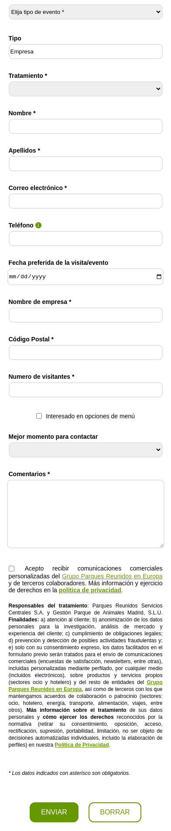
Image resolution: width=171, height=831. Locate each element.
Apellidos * (24, 150)
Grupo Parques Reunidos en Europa (112, 576)
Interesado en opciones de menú (85, 416)
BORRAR (115, 812)
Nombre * (22, 113)
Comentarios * (29, 474)
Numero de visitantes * (42, 376)
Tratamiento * (28, 75)
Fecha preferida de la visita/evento (59, 262)
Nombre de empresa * (40, 301)
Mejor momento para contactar (53, 436)
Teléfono (25, 225)
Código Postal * (31, 339)
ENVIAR (54, 812)
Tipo (15, 38)
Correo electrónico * (38, 187)
